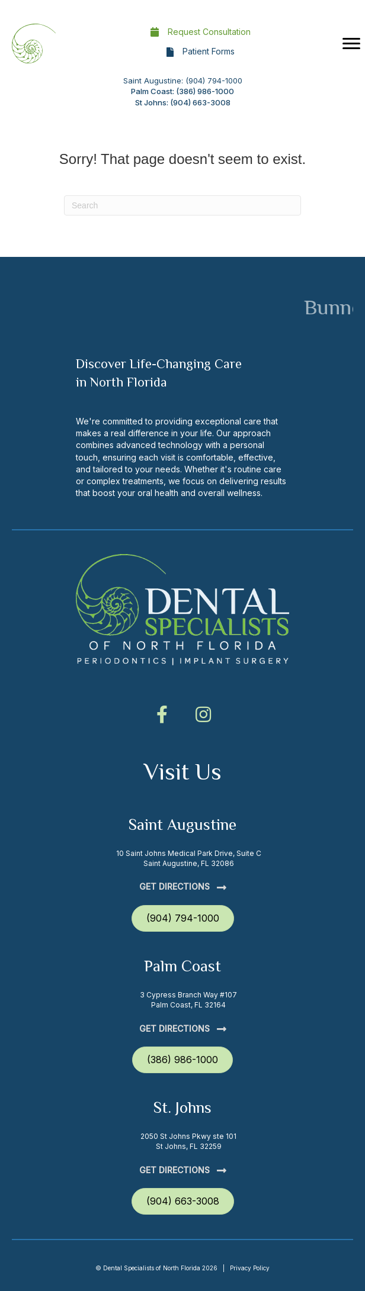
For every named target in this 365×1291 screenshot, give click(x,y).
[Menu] (351, 44)
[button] (162, 714)
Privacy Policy (250, 1267)
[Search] (182, 205)
